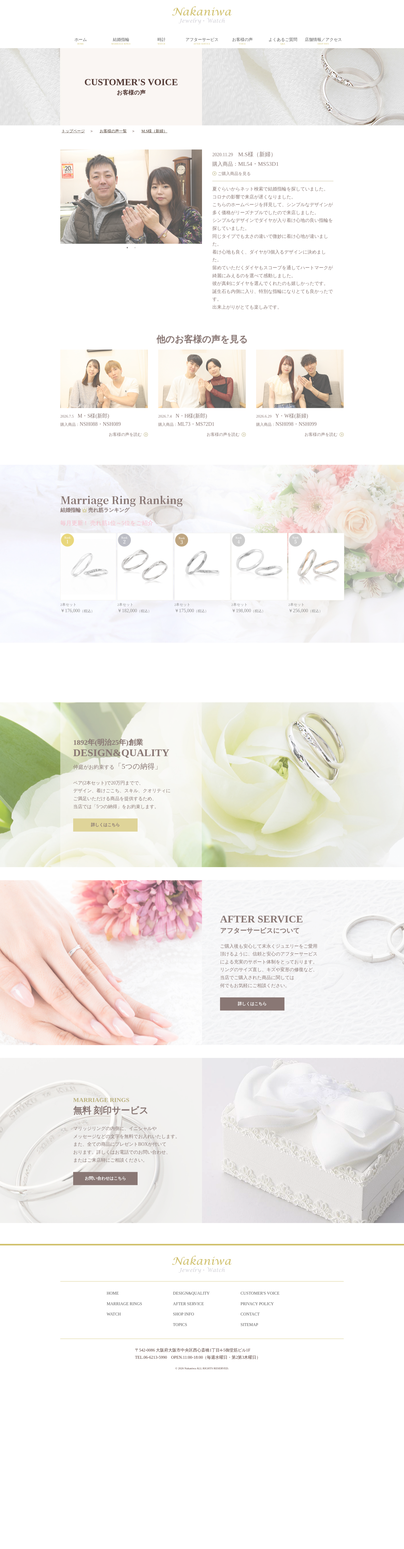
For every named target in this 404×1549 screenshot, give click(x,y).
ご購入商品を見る (234, 156)
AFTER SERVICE (188, 1471)
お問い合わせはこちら (105, 1329)
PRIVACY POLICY (257, 1471)
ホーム (80, 41)
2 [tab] (135, 230)
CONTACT (250, 1482)
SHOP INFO (183, 1482)
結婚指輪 (121, 41)
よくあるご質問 (283, 41)
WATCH (114, 1482)
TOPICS (180, 1492)
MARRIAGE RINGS (124, 1471)
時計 (161, 41)
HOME (113, 1461)
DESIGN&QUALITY (191, 1461)
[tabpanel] (131, 180)
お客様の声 (242, 41)
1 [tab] (127, 230)
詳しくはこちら (105, 976)
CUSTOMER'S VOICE (260, 1461)
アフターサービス (202, 41)
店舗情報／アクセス (323, 41)
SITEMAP (249, 1492)
